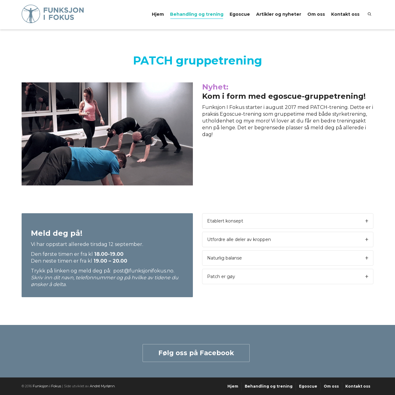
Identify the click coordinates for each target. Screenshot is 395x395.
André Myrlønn (102, 386)
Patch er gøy (221, 276)
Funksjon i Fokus (47, 386)
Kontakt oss (345, 14)
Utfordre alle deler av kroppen (239, 239)
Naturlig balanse (224, 258)
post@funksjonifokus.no (143, 271)
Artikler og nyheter (278, 14)
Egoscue (240, 14)
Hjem (158, 14)
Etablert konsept (225, 221)
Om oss (316, 14)
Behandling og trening (196, 15)
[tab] (287, 221)
